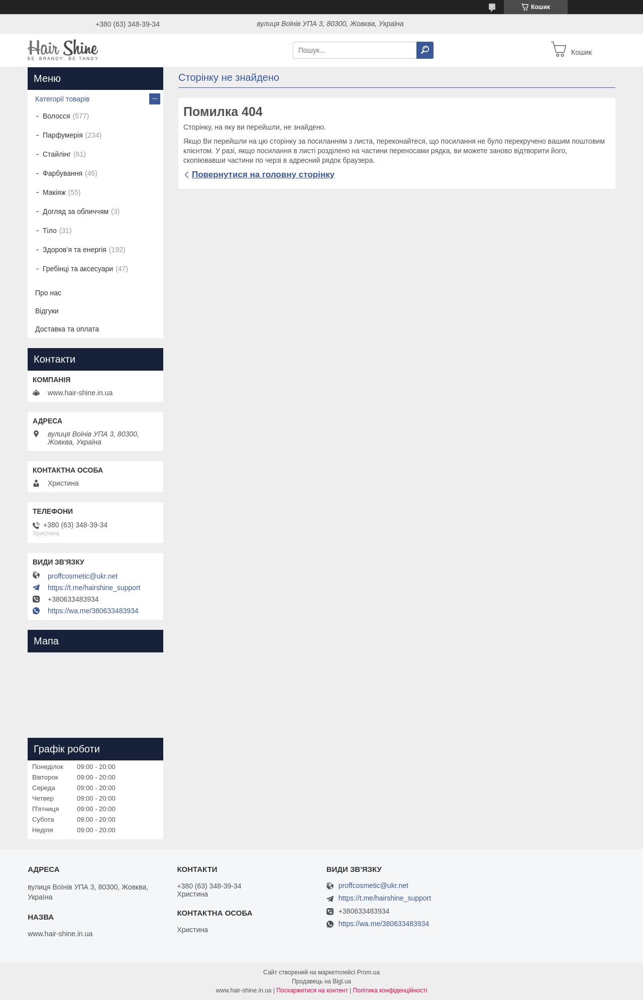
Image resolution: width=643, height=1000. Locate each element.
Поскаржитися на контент (312, 990)
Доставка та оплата (67, 329)
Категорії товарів (62, 99)
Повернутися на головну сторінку (263, 174)
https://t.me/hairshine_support (94, 588)
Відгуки (47, 311)
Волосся (56, 116)
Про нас (48, 293)
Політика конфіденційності (390, 990)
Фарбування (62, 173)
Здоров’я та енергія (74, 250)
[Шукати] (425, 50)
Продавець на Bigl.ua (321, 981)
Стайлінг (57, 154)
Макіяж (54, 192)
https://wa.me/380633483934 (93, 611)
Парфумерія (63, 135)
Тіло (50, 231)
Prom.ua (368, 972)
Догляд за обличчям (76, 211)
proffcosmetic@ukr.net (83, 576)
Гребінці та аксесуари (78, 269)
